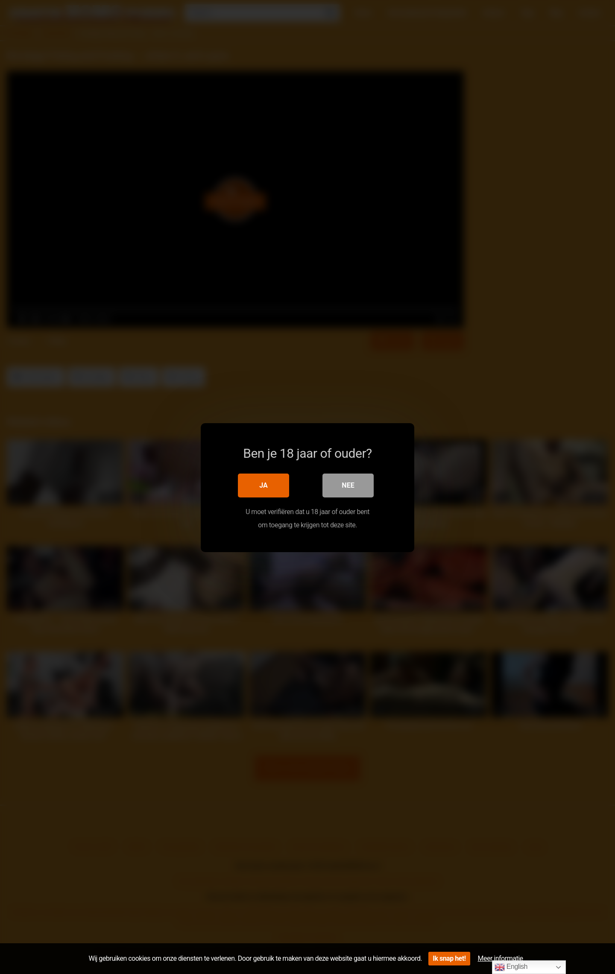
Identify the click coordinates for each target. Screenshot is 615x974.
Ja (263, 485)
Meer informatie (500, 958)
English (511, 967)
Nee (348, 485)
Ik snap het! (449, 958)
